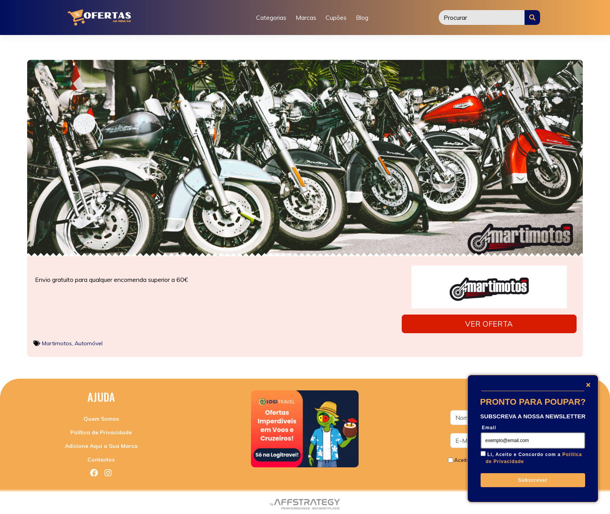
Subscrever (532, 480)
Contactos (101, 457)
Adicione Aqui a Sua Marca (101, 444)
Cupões (336, 17)
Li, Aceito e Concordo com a (534, 458)
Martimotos (57, 340)
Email (489, 427)
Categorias (271, 17)
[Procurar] (482, 17)
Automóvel (89, 340)
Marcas (306, 17)
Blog (362, 17)
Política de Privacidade (101, 430)
